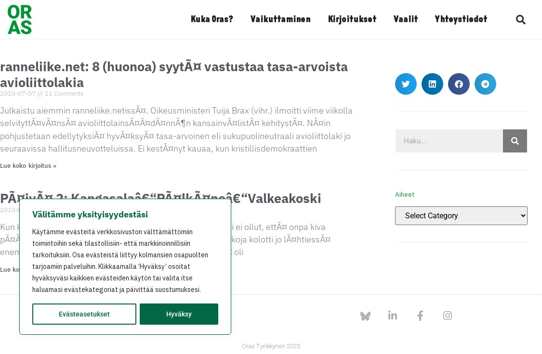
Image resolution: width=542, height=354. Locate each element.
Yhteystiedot (461, 20)
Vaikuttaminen (280, 20)
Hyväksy (179, 314)
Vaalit (406, 20)
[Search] (515, 140)
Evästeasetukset (84, 314)
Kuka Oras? (211, 20)
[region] (125, 267)
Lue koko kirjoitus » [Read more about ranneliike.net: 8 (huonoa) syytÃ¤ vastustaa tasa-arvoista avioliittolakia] (28, 166)
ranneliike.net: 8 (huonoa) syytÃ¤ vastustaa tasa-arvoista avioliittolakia (174, 74)
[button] (520, 19)
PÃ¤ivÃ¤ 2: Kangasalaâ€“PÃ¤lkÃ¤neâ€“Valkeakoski (160, 198)
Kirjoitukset (352, 20)
